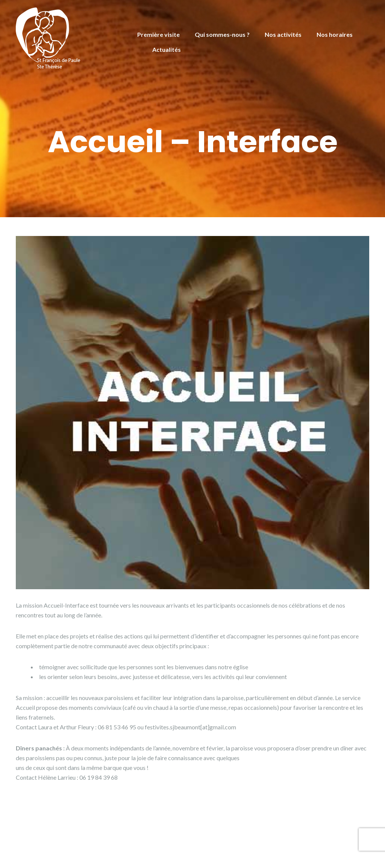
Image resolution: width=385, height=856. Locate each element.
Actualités (166, 49)
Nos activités (283, 34)
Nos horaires (335, 34)
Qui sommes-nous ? (222, 34)
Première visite (158, 34)
